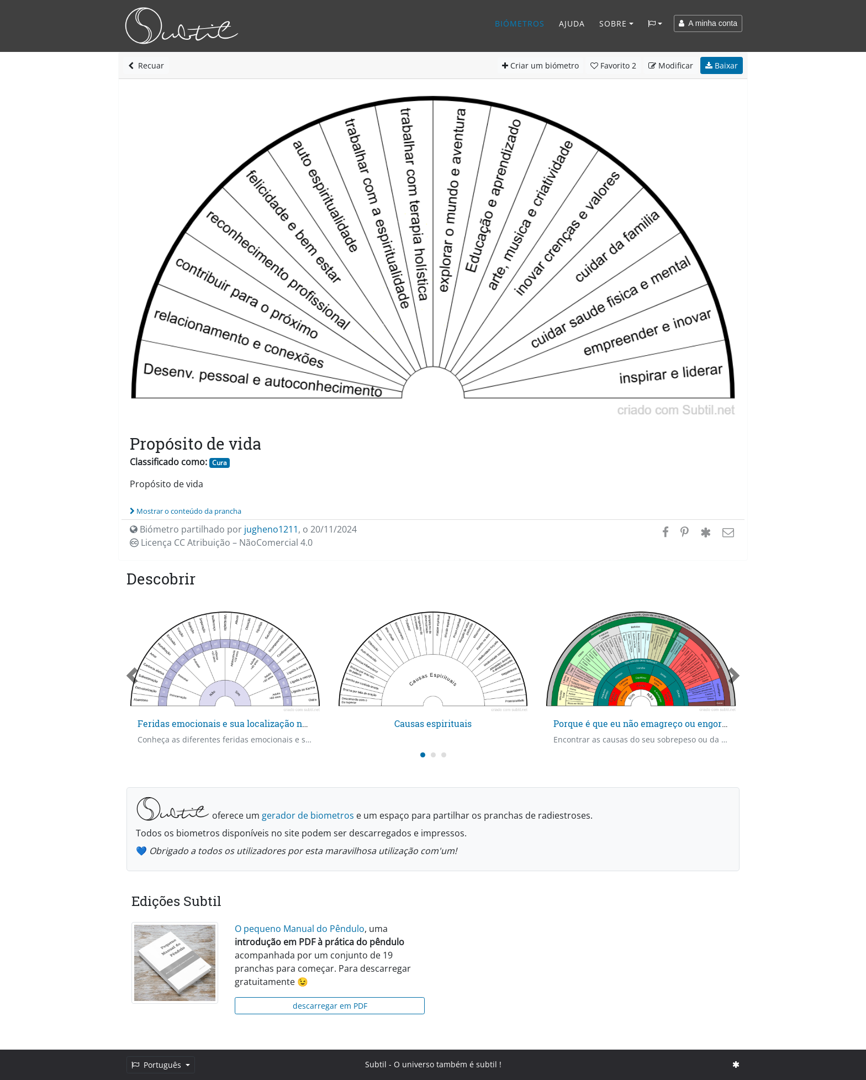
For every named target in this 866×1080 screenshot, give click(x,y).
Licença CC (221, 542)
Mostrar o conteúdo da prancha (185, 511)
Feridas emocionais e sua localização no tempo (237, 723)
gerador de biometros (308, 815)
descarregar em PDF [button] (330, 1005)
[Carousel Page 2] (433, 754)
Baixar (721, 65)
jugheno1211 (271, 529)
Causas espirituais (433, 723)
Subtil (376, 1064)
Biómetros (520, 23)
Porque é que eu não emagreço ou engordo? (644, 723)
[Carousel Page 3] (443, 754)
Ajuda (572, 23)
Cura (219, 462)
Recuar (146, 65)
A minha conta (708, 23)
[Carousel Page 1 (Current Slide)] (422, 754)
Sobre (613, 23)
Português (157, 1065)
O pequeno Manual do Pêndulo (300, 929)
